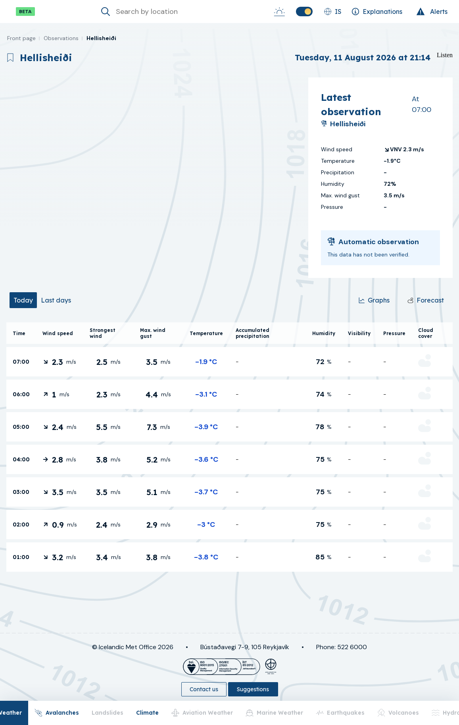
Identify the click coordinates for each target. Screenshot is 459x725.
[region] (154, 177)
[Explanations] (376, 11)
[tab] (23, 300)
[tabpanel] (229, 447)
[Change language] (332, 11)
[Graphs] (374, 300)
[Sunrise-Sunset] (279, 11)
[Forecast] (425, 300)
